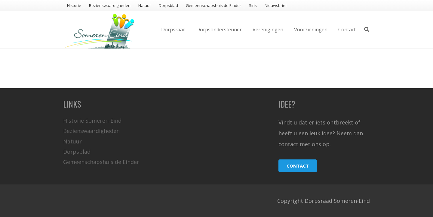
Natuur (72, 141)
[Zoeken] (366, 29)
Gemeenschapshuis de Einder (101, 161)
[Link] (99, 30)
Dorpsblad (77, 151)
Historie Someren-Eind (92, 120)
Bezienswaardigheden (91, 130)
